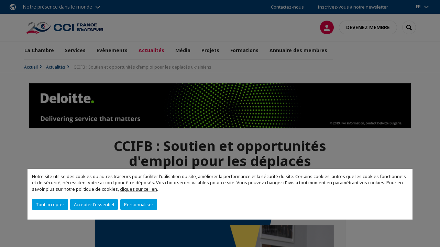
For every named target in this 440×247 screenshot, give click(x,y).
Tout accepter (50, 204)
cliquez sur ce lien (138, 189)
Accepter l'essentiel (94, 204)
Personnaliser (138, 204)
